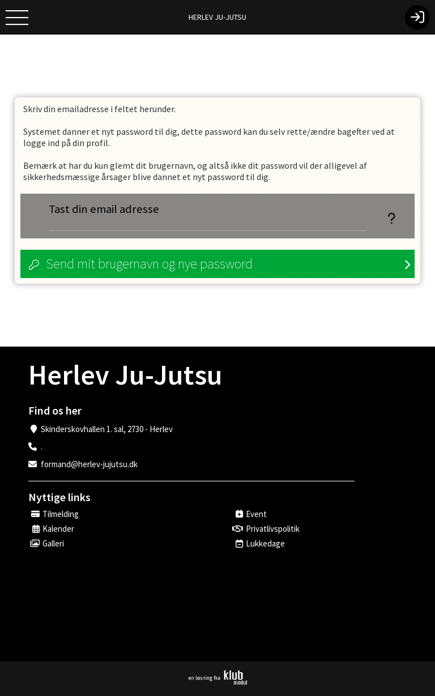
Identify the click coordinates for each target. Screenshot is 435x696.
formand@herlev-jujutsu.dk (89, 464)
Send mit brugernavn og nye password (149, 263)
